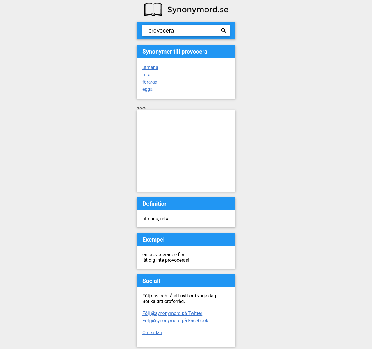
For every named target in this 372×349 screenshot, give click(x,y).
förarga (149, 82)
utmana (150, 67)
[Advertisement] (186, 151)
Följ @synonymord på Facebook (175, 320)
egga (147, 89)
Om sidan (152, 332)
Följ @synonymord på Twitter (172, 313)
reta (146, 74)
